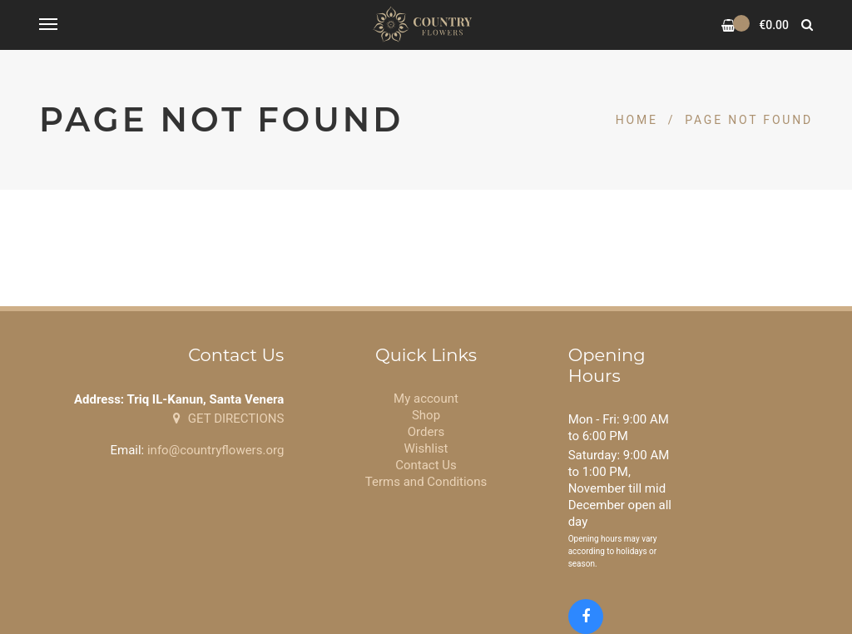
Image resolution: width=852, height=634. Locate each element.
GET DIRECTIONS (228, 418)
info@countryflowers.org (215, 450)
